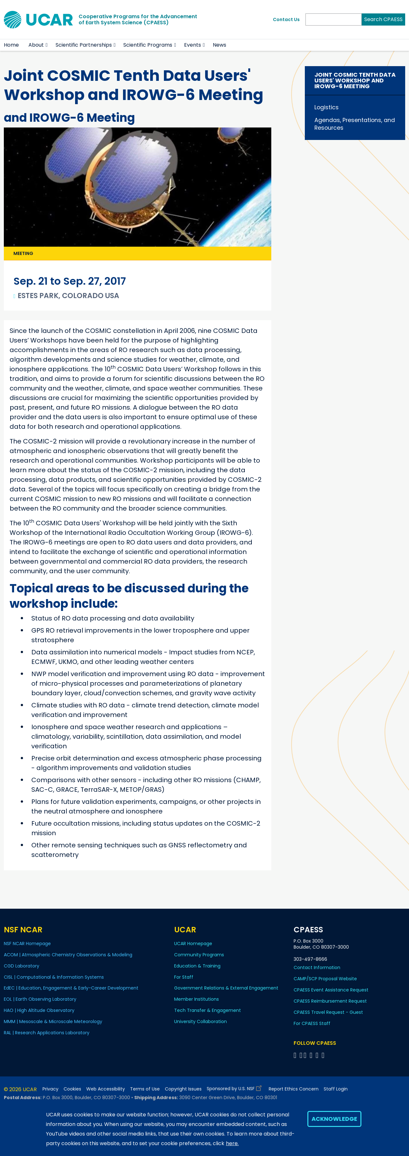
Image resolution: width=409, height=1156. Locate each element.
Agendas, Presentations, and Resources (354, 124)
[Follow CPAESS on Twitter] (306, 1055)
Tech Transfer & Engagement (207, 1010)
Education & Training (197, 966)
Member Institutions (196, 999)
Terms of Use (145, 1089)
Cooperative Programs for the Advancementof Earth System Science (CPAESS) (138, 19)
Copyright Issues (183, 1089)
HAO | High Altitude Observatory (39, 1010)
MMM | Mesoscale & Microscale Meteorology (53, 1021)
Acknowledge (334, 1119)
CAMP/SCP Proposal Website (325, 978)
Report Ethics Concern (294, 1089)
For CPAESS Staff (312, 1023)
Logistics (326, 107)
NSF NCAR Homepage (27, 943)
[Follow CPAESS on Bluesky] (300, 1055)
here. (232, 1143)
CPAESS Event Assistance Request (331, 990)
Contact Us (286, 19)
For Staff (183, 977)
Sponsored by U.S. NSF (235, 1087)
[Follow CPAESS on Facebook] (296, 1055)
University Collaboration (200, 1021)
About (36, 45)
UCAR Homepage (193, 943)
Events (192, 45)
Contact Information (317, 967)
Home (11, 45)
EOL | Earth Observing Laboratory (40, 999)
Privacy (50, 1089)
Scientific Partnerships (84, 45)
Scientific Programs (147, 45)
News (219, 45)
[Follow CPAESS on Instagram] (318, 1055)
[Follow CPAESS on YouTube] (324, 1055)
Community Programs (199, 955)
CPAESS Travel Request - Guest (328, 1012)
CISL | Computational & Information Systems (54, 977)
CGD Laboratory (21, 966)
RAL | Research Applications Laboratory (46, 1032)
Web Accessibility (105, 1089)
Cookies (72, 1089)
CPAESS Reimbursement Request (330, 1001)
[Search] (333, 19)
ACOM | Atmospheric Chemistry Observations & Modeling (68, 955)
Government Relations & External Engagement (226, 988)
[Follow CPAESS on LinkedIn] (312, 1055)
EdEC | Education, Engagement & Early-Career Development (71, 988)
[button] (47, 45)
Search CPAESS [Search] (383, 19)
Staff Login (336, 1089)
